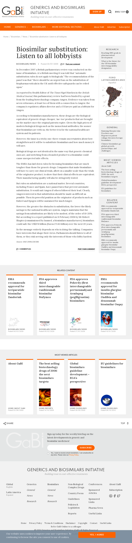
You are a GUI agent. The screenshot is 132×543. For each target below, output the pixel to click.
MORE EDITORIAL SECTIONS (68, 27)
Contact (93, 523)
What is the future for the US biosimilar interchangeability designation (111, 65)
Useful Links (95, 514)
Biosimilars (40, 27)
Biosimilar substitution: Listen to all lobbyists (48, 37)
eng (117, 11)
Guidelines (73, 499)
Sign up (97, 12)
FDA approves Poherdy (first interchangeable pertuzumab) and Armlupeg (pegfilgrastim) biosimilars (81, 290)
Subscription (124, 27)
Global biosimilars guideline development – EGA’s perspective (111, 182)
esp (123, 11)
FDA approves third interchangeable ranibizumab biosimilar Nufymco (111, 218)
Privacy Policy (73, 455)
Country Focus (75, 493)
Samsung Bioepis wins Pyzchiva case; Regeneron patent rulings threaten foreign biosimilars (111, 136)
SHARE (8, 424)
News (25, 37)
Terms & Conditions (54, 523)
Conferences (95, 484)
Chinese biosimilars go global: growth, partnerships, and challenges (111, 147)
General (31, 490)
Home (7, 27)
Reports (72, 514)
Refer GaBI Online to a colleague (66, 527)
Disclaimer (70, 523)
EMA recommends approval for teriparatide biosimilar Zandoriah (112, 208)
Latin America (14, 494)
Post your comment (73, 64)
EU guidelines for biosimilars (109, 190)
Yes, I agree (97, 535)
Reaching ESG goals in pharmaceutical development (111, 55)
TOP (125, 424)
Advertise (111, 27)
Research (31, 501)
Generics (21, 27)
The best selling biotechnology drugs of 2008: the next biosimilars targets (111, 173)
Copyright (82, 523)
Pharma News (96, 508)
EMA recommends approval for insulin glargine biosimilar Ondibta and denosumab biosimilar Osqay (111, 245)
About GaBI (99, 27)
